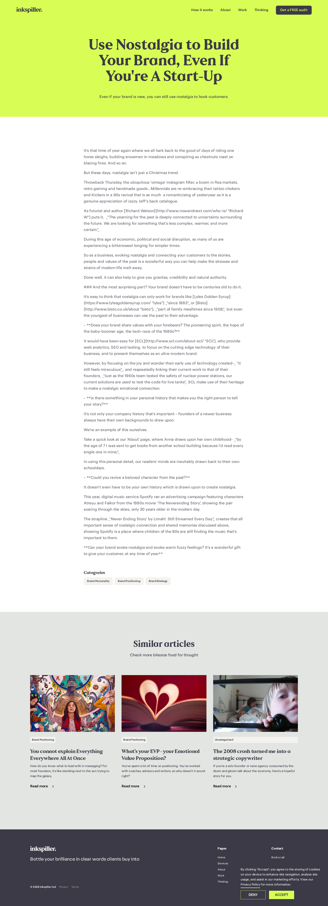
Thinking (261, 10)
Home (221, 857)
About (225, 10)
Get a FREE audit (294, 10)
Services (223, 863)
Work (242, 10)
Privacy (63, 887)
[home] (29, 10)
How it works (202, 10)
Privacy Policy (250, 885)
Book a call (277, 857)
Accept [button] (281, 895)
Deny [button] (253, 895)
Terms (75, 887)
